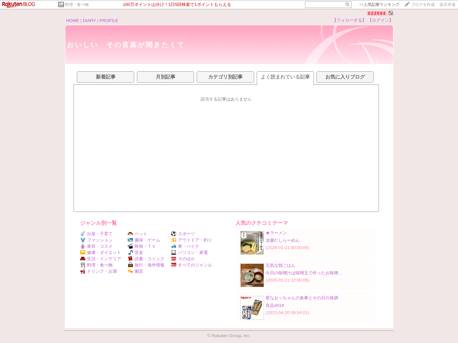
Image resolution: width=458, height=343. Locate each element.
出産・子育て (96, 233)
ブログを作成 (423, 4)
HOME (72, 20)
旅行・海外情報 (146, 265)
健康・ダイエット (100, 252)
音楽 (135, 252)
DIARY (89, 20)
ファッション (96, 240)
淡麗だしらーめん (283, 240)
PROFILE (108, 20)
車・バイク (185, 246)
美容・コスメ (96, 246)
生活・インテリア (100, 258)
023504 (377, 13)
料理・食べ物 (77, 4)
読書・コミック (146, 258)
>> (379, 4)
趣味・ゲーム (144, 240)
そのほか (183, 258)
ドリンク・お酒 (98, 271)
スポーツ (183, 233)
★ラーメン (276, 232)
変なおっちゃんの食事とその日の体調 (302, 297)
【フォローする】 (349, 20)
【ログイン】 (380, 20)
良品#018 (275, 305)
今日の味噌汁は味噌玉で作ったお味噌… (304, 272)
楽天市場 (447, 4)
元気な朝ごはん (280, 265)
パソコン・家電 (189, 252)
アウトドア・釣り (191, 240)
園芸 (135, 271)
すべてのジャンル (191, 265)
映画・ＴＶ (142, 246)
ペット (137, 233)
